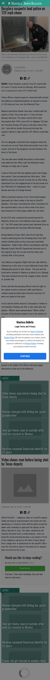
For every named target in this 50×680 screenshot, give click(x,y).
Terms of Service (36, 331)
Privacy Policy (9, 338)
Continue (25, 356)
